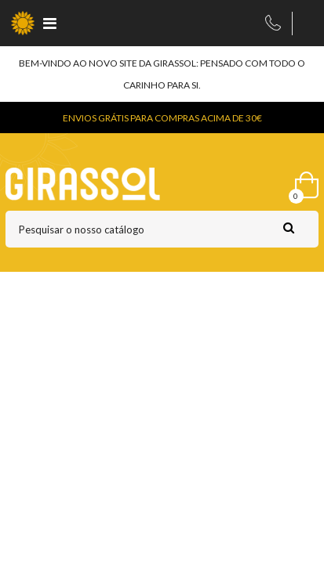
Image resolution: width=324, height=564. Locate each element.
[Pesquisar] (162, 229)
